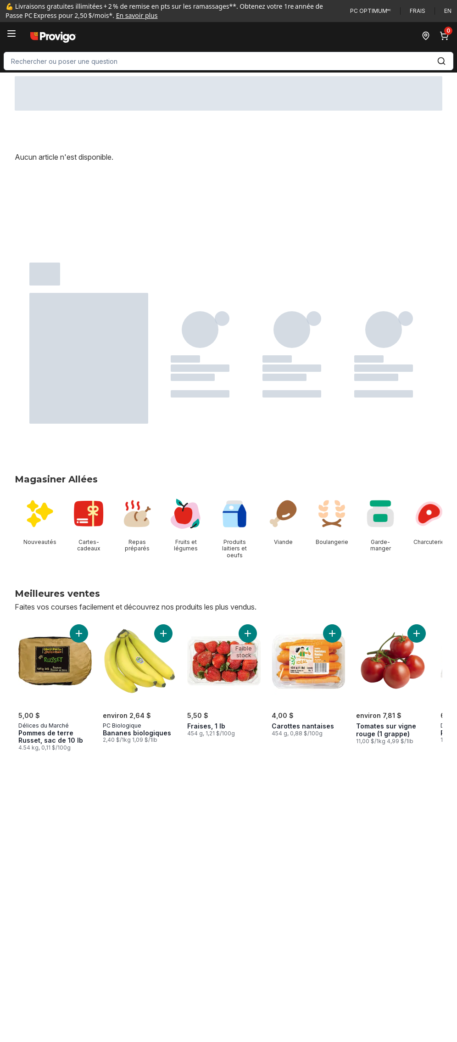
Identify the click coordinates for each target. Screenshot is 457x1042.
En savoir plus (137, 15)
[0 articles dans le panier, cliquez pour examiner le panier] (446, 36)
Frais (417, 10)
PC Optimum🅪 (370, 10)
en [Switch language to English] (447, 10)
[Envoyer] (441, 61)
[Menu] (11, 33)
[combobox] (228, 61)
